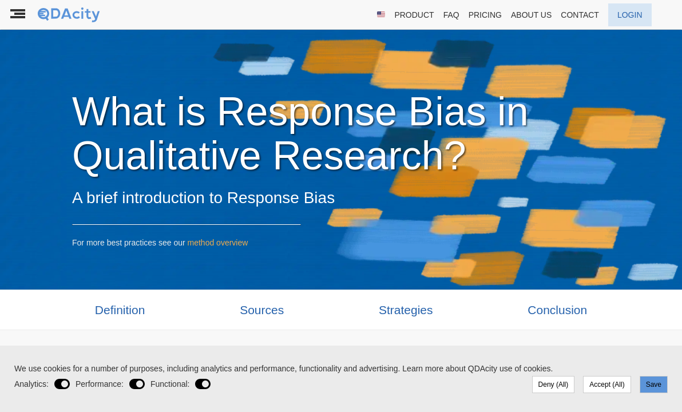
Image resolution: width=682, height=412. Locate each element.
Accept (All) (606, 385)
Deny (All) (553, 385)
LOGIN (630, 14)
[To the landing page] (70, 15)
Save (653, 385)
